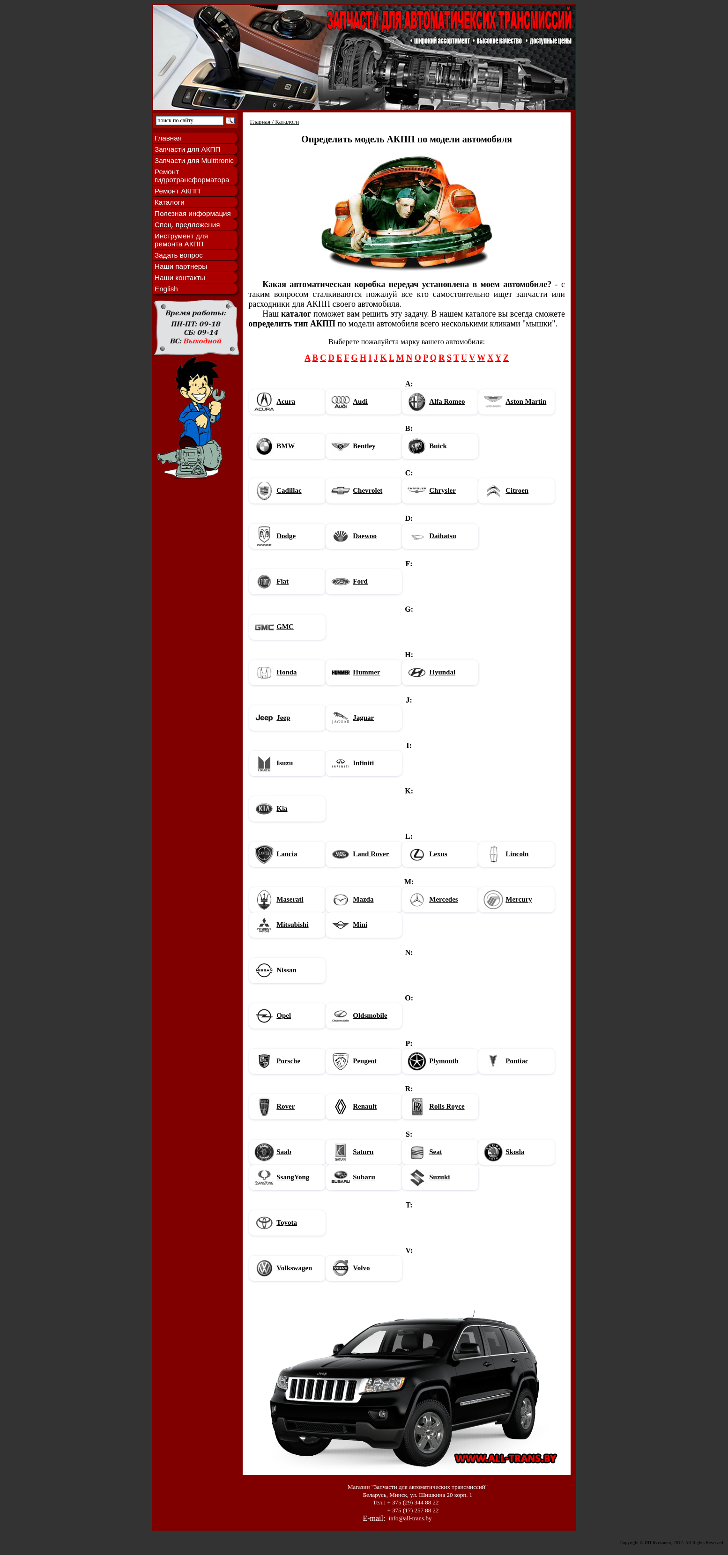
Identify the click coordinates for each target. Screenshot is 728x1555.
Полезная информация (193, 213)
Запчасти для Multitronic (194, 160)
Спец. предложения (187, 225)
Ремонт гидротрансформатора (192, 176)
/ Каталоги (285, 121)
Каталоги (170, 202)
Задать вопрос (179, 255)
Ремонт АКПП (177, 191)
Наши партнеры (181, 266)
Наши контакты (180, 277)
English (166, 289)
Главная (168, 138)
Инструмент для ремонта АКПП (181, 240)
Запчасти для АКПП (187, 149)
